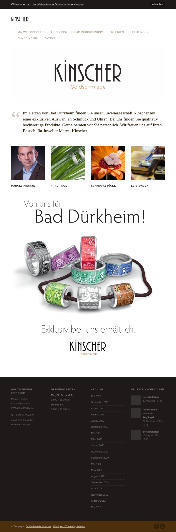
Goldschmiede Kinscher (38, 526)
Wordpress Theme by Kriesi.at (69, 526)
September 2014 (100, 482)
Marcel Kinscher (31, 32)
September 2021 (100, 427)
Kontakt (51, 37)
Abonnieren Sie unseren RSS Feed (162, 526)
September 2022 (100, 402)
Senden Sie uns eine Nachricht (156, 526)
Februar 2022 (98, 414)
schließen (157, 4)
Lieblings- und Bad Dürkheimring (77, 32)
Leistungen (139, 32)
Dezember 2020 (99, 451)
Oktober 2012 (98, 500)
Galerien (117, 32)
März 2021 (96, 439)
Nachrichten (28, 37)
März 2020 (96, 470)
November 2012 (99, 494)
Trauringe (59, 185)
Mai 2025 (96, 396)
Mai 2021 (96, 433)
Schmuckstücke (103, 185)
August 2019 (98, 476)
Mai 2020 (96, 464)
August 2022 (98, 408)
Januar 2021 (97, 445)
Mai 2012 (96, 507)
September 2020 (100, 457)
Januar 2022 (97, 421)
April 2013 (96, 488)
